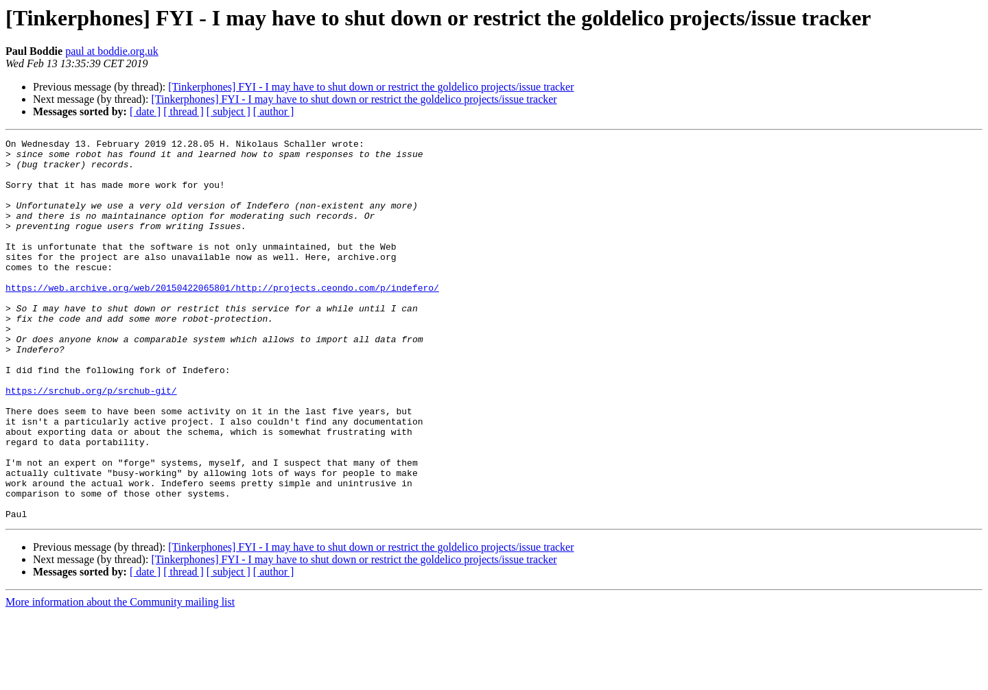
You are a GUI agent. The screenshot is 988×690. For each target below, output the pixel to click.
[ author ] (273, 111)
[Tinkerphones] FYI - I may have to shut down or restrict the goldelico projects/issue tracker (371, 87)
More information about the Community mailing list (120, 678)
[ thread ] (183, 111)
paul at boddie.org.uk (111, 51)
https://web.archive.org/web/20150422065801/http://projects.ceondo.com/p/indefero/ (222, 318)
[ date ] (145, 111)
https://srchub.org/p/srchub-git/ (91, 442)
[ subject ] (228, 111)
